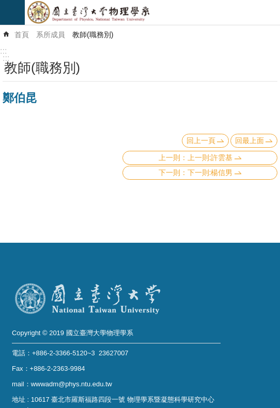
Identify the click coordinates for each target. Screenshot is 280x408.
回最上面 (249, 140)
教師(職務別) (93, 34)
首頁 (21, 34)
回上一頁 (200, 140)
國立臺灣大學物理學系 (152, 12)
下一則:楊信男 (210, 172)
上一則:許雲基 (210, 157)
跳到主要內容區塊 (5, 5)
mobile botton (12, 12)
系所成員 (50, 34)
